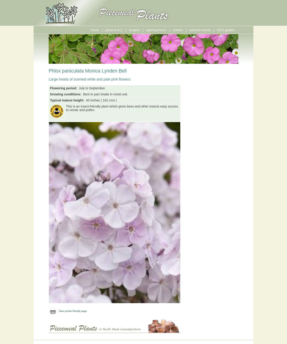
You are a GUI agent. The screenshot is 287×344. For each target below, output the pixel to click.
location (134, 30)
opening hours (156, 30)
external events (200, 30)
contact (178, 30)
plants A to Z (113, 30)
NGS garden (226, 30)
